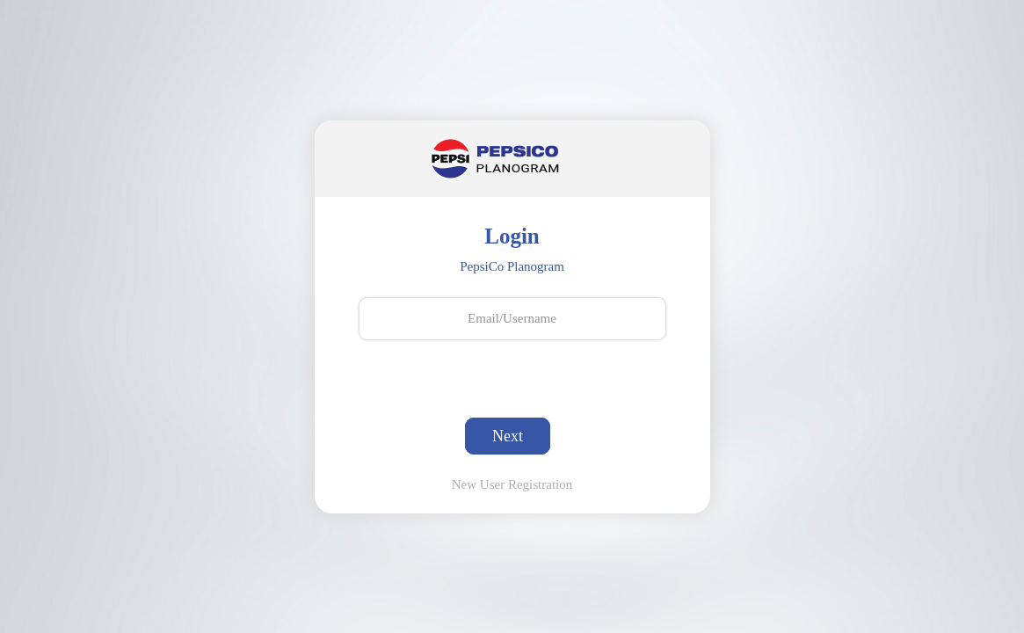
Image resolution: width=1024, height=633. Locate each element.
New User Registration (512, 484)
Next (507, 436)
